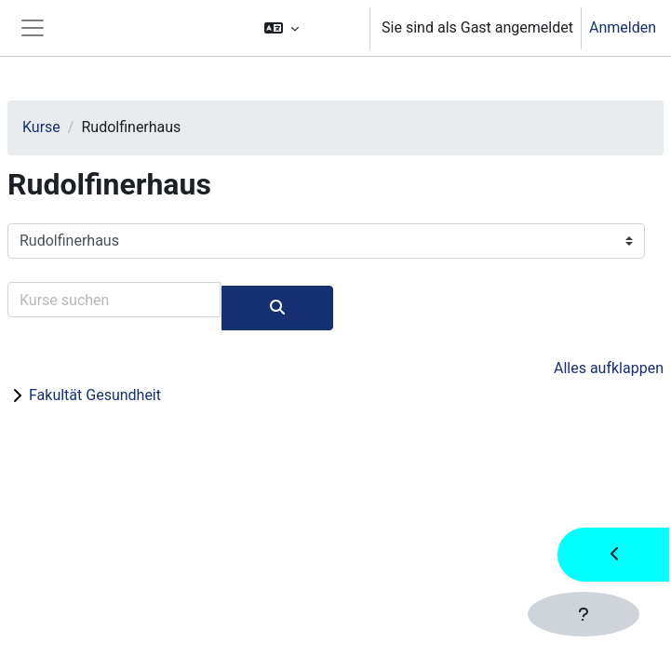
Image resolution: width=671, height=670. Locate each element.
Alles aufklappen (609, 368)
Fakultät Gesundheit (95, 395)
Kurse (41, 127)
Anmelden (622, 27)
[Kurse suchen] (114, 299)
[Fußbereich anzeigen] (583, 614)
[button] (308, 28)
